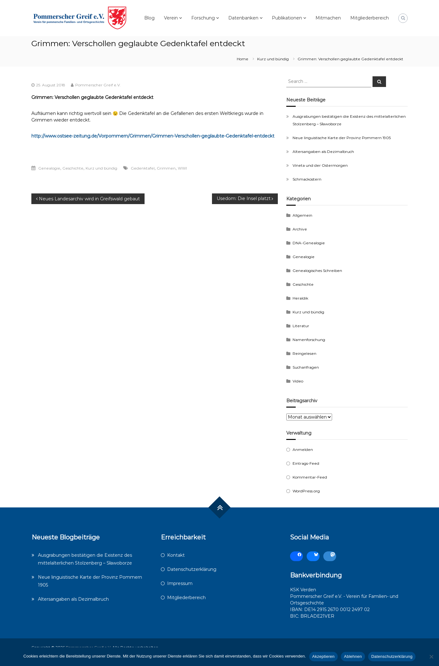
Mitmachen (328, 18)
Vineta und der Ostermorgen (320, 165)
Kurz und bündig (273, 59)
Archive (300, 229)
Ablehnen (353, 656)
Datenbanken (243, 18)
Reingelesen (304, 353)
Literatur (301, 325)
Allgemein (302, 215)
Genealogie (49, 168)
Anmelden (303, 449)
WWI (182, 168)
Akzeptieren (323, 656)
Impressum (180, 583)
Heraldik (300, 298)
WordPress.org (306, 491)
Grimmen (166, 168)
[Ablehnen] (431, 656)
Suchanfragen (306, 367)
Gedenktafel (143, 168)
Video (298, 381)
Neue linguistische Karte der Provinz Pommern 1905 (342, 137)
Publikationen (287, 18)
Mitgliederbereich (369, 18)
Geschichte (72, 168)
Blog (149, 18)
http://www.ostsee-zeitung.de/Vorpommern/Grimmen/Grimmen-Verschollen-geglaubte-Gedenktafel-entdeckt (152, 136)
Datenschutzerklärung (191, 569)
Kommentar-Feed (310, 477)
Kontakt (176, 555)
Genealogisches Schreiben (317, 270)
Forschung (203, 18)
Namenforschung (309, 339)
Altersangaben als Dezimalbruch (323, 151)
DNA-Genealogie (309, 243)
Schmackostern (307, 179)
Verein (171, 18)
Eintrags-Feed (306, 463)
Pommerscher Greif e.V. (98, 85)
